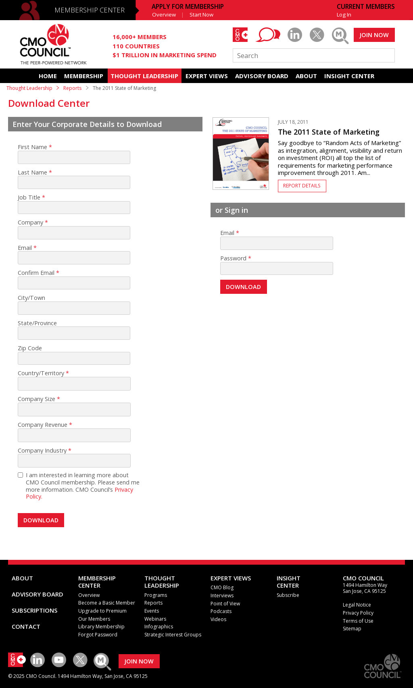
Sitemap (352, 628)
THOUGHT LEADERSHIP (144, 76)
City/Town (31, 297)
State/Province (37, 323)
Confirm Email (36, 272)
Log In (344, 14)
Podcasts (221, 611)
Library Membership (101, 626)
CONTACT (26, 626)
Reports (72, 88)
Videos (218, 619)
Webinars (155, 618)
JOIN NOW (374, 35)
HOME (48, 76)
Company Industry (42, 450)
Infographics (158, 626)
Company (30, 222)
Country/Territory (41, 373)
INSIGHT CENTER (349, 76)
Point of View (225, 603)
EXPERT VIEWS (207, 76)
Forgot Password (97, 634)
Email (25, 248)
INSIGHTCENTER (288, 581)
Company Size (36, 399)
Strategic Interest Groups (172, 634)
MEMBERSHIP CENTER (89, 10)
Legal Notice (357, 604)
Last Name (32, 172)
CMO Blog (222, 587)
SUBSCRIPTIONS (34, 610)
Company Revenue (42, 424)
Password (233, 258)
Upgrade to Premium (102, 610)
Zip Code (30, 348)
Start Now (201, 14)
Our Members (94, 618)
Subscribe (288, 595)
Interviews (222, 595)
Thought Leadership (29, 88)
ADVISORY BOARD (261, 76)
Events (151, 610)
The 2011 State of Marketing (329, 132)
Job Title (29, 197)
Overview (164, 14)
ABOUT (306, 76)
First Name (32, 147)
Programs (155, 595)
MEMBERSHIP (83, 76)
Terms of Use (358, 620)
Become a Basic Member (106, 602)
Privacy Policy (358, 612)
